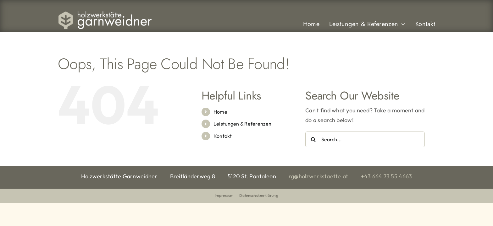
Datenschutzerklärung (258, 195)
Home (220, 112)
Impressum (224, 195)
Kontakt (222, 136)
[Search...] (365, 139)
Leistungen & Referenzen (242, 124)
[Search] (313, 139)
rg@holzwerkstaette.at (318, 176)
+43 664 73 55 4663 (386, 176)
